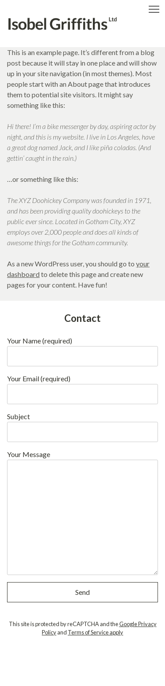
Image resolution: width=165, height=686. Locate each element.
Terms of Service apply (95, 632)
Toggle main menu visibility (155, 7)
